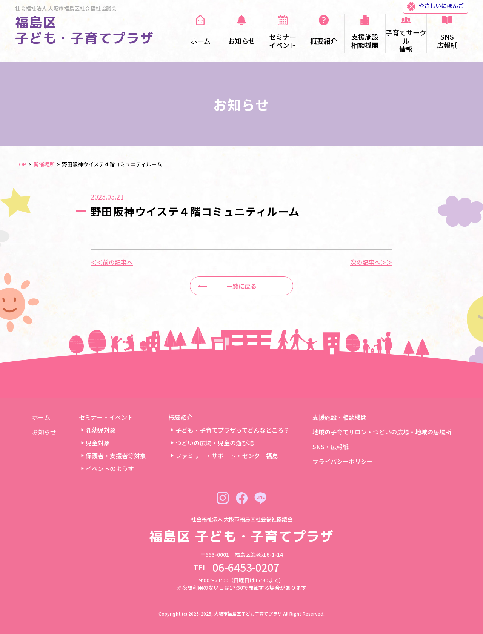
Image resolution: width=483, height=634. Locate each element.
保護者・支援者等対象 (116, 455)
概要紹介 (181, 417)
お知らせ (44, 431)
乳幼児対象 (101, 429)
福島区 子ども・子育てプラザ (84, 30)
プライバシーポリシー (342, 461)
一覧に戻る (241, 285)
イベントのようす (110, 468)
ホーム (41, 417)
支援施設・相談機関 (339, 417)
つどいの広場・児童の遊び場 (214, 442)
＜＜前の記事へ (112, 262)
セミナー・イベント (106, 417)
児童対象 (98, 442)
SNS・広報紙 (330, 446)
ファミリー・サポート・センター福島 (226, 455)
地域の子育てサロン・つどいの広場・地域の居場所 (381, 431)
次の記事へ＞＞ (371, 262)
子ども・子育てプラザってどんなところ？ (232, 429)
